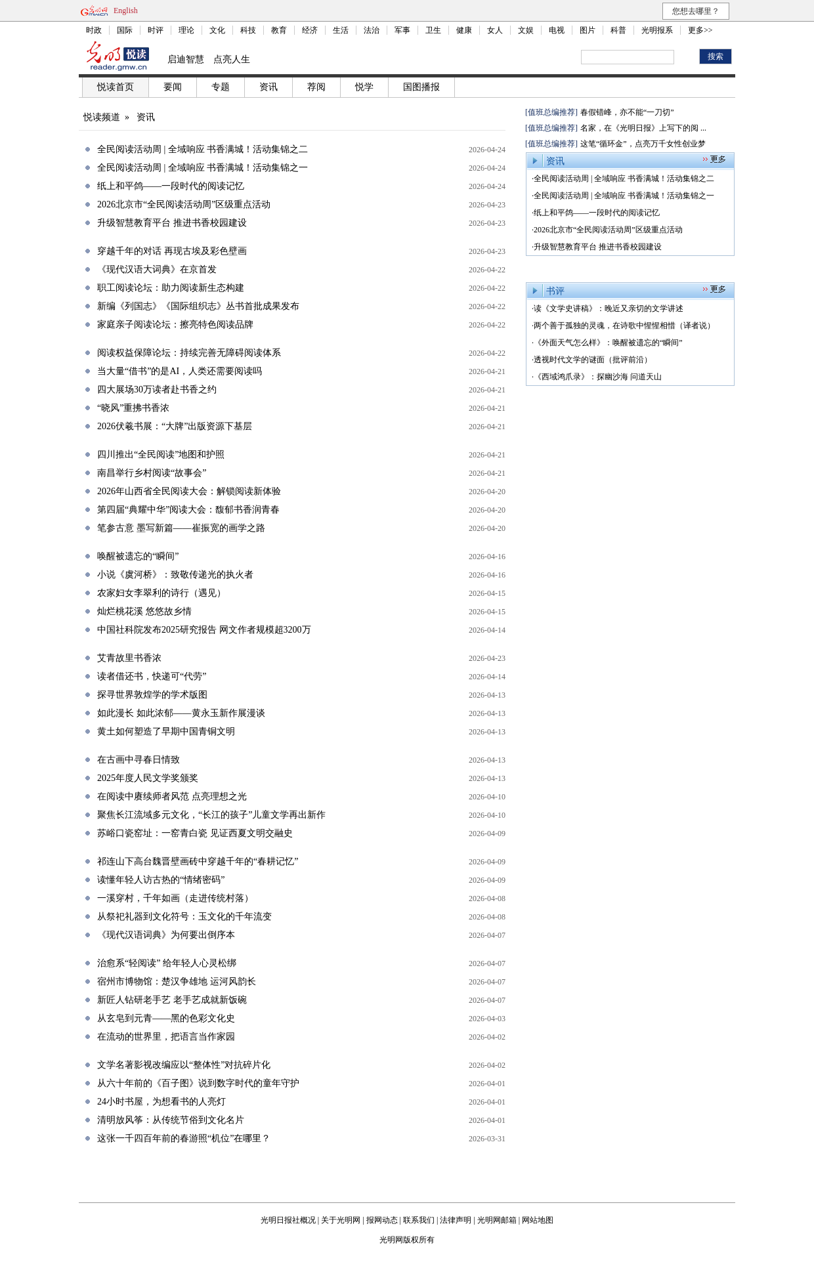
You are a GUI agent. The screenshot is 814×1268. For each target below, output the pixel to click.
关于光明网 (340, 1220)
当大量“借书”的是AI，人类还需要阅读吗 (179, 371)
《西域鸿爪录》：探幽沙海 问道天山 (598, 376)
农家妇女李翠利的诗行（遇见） (161, 593)
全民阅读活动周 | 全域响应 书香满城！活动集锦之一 (202, 168)
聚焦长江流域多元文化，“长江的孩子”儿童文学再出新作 (211, 815)
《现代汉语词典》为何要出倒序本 (166, 935)
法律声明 (455, 1220)
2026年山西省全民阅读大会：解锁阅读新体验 (189, 491)
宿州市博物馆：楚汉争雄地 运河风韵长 (176, 981)
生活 (341, 30)
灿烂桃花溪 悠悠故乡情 (144, 611)
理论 (186, 30)
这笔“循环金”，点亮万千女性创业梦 (643, 143)
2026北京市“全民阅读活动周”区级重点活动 (183, 204)
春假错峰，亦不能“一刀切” (627, 112)
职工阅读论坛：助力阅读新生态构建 (170, 288)
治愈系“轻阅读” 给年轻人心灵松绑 (166, 963)
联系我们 (419, 1220)
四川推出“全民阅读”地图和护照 (161, 454)
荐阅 (316, 87)
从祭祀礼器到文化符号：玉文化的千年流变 (184, 916)
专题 (220, 87)
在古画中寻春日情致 (138, 760)
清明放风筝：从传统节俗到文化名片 (170, 1120)
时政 (94, 30)
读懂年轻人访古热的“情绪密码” (161, 880)
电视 (557, 30)
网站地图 (537, 1220)
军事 (402, 30)
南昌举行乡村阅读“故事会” (151, 473)
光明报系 (657, 30)
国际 (125, 30)
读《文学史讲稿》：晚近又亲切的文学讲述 (608, 308)
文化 (217, 30)
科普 (618, 30)
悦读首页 (115, 87)
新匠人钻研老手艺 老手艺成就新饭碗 (172, 1000)
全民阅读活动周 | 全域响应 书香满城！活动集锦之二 (202, 149)
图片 (587, 30)
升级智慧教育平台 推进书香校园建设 (172, 223)
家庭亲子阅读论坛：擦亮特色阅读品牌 (175, 324)
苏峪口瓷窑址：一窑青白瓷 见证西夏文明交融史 (195, 833)
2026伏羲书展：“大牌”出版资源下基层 (174, 426)
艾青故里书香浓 (129, 658)
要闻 (172, 87)
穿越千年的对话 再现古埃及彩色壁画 (172, 251)
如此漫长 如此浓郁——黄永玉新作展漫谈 (181, 713)
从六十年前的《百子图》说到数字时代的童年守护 (198, 1083)
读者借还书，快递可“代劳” (151, 676)
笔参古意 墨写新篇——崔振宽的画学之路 (181, 528)
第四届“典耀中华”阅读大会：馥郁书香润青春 (188, 510)
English (126, 10)
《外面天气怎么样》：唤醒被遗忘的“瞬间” (608, 342)
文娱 (526, 30)
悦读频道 (101, 117)
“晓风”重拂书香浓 (133, 408)
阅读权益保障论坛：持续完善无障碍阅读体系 (189, 353)
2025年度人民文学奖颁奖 (147, 778)
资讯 (268, 87)
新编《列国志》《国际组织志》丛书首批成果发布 (198, 306)
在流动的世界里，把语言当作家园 (166, 1037)
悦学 (364, 87)
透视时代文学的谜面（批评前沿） (593, 359)
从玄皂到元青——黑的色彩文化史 (166, 1018)
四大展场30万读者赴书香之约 (157, 389)
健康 (464, 30)
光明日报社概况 (288, 1220)
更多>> (700, 30)
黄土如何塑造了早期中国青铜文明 (166, 731)
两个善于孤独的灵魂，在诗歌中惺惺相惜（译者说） (624, 325)
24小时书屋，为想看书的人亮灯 (161, 1102)
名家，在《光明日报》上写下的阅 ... (643, 128)
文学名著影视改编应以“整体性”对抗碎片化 (183, 1065)
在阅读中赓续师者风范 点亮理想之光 (172, 796)
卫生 (433, 30)
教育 (279, 30)
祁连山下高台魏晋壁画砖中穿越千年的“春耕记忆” (197, 861)
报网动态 (382, 1220)
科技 (248, 30)
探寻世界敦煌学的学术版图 (152, 695)
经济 (310, 30)
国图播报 (421, 87)
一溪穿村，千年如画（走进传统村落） (175, 898)
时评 (155, 30)
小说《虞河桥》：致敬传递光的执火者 (175, 575)
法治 (371, 30)
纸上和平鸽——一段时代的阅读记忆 (170, 186)
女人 (495, 30)
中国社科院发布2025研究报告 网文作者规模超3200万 (204, 630)
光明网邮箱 (497, 1220)
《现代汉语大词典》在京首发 (157, 269)
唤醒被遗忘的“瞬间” (138, 556)
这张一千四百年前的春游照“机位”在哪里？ (183, 1138)
